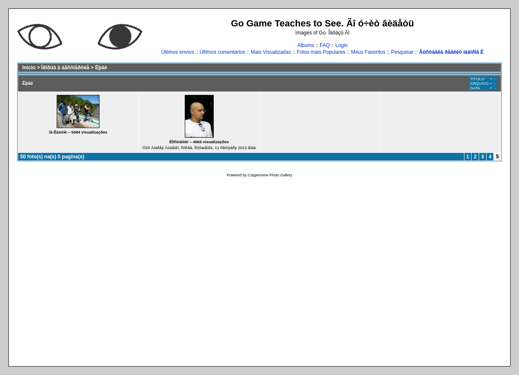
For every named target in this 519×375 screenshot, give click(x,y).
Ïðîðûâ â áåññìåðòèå (65, 68)
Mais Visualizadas (271, 52)
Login (342, 45)
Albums (305, 45)
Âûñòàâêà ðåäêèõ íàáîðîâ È (451, 52)
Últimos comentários (222, 52)
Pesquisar (402, 52)
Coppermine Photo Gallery (270, 175)
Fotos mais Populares (321, 52)
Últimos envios (177, 52)
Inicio (28, 68)
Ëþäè (101, 68)
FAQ (325, 45)
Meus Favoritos (368, 52)
